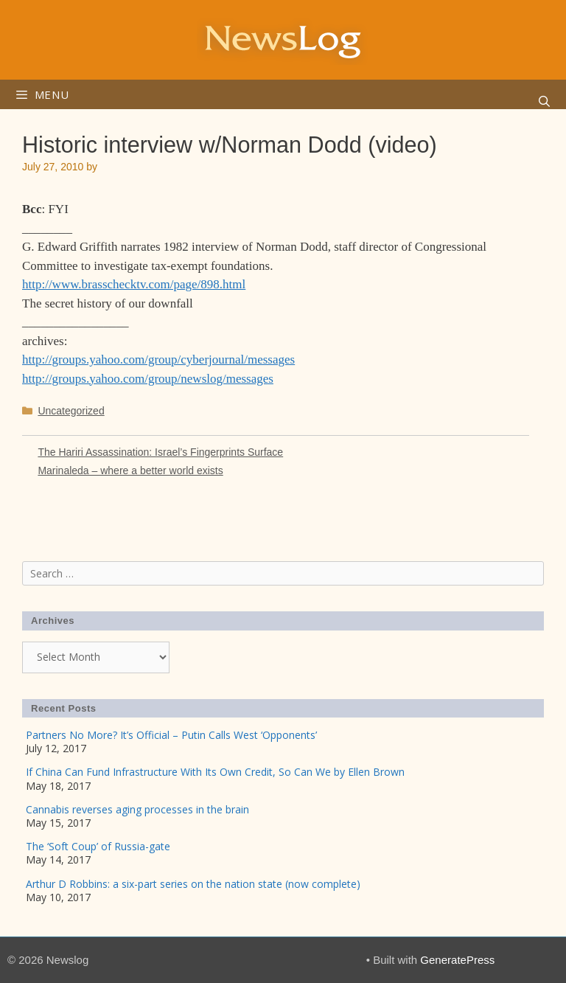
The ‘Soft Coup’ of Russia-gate (98, 846)
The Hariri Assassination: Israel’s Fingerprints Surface (160, 452)
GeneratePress (457, 960)
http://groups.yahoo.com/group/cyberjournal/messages (158, 359)
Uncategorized (71, 411)
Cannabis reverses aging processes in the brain (137, 809)
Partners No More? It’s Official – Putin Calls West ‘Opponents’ (171, 735)
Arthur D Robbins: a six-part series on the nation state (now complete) (193, 884)
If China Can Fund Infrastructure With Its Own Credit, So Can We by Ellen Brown (215, 772)
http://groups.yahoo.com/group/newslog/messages (147, 379)
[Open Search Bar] (544, 102)
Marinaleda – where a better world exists (130, 470)
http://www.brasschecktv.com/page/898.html (133, 284)
